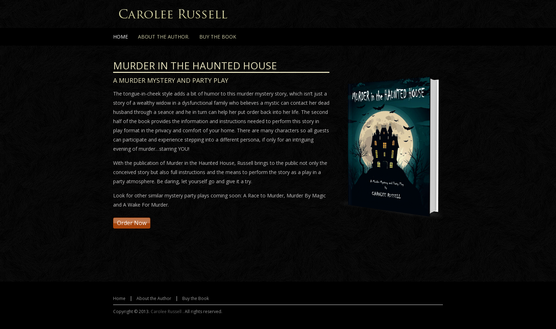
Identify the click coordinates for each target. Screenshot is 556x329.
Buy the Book (195, 298)
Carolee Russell (167, 311)
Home (119, 298)
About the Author (154, 298)
